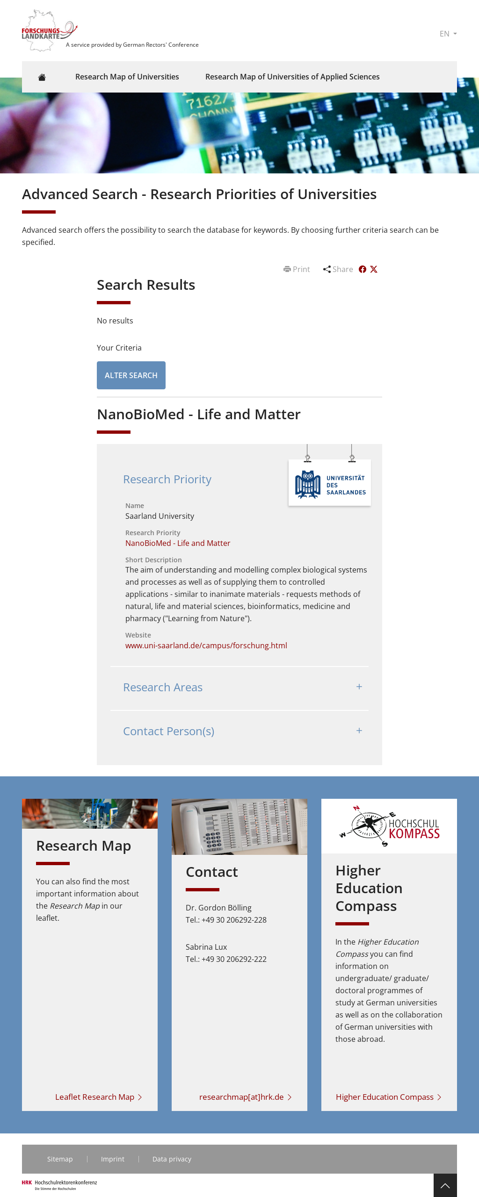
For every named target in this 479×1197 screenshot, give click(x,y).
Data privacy (171, 1158)
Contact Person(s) (168, 730)
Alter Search (131, 375)
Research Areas (163, 687)
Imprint (112, 1158)
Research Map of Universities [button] (127, 77)
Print (297, 269)
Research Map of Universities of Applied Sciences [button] (292, 77)
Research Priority (167, 479)
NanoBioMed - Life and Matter (178, 543)
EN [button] (445, 34)
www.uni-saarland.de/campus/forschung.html (206, 645)
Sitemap (60, 1158)
